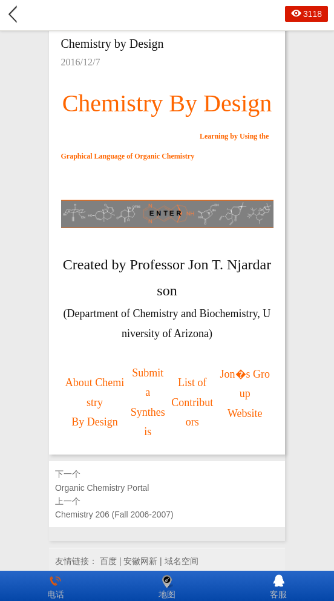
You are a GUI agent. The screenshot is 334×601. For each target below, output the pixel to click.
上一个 (167, 509)
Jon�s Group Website (245, 393)
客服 (278, 586)
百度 (108, 561)
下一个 (167, 481)
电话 (55, 586)
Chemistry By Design (167, 103)
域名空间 (181, 561)
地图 (167, 586)
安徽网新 (140, 561)
